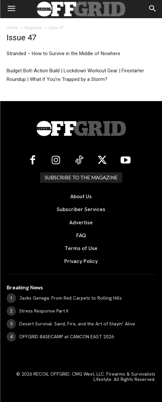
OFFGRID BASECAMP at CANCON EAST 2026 (66, 337)
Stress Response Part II (43, 311)
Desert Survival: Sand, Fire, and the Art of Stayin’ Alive (77, 324)
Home (12, 27)
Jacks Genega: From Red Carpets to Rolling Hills (70, 298)
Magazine (33, 27)
